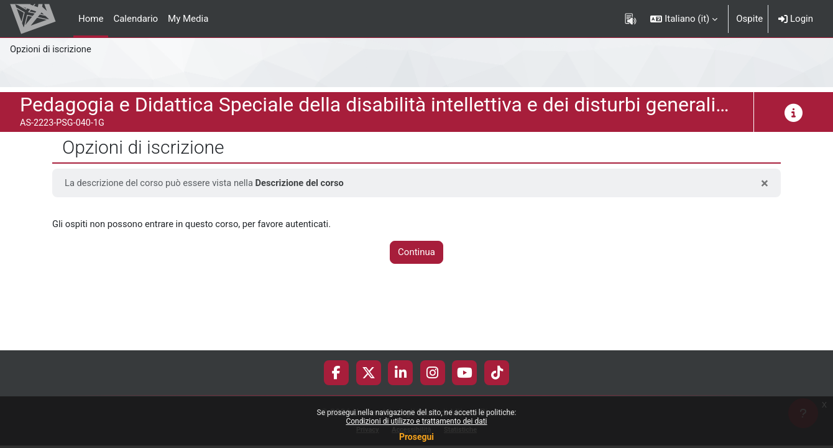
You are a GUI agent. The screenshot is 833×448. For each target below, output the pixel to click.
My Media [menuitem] (188, 18)
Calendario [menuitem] (135, 18)
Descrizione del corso (304, 183)
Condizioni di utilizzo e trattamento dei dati (416, 421)
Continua (416, 252)
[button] (683, 18)
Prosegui (416, 437)
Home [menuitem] (90, 18)
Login (795, 18)
